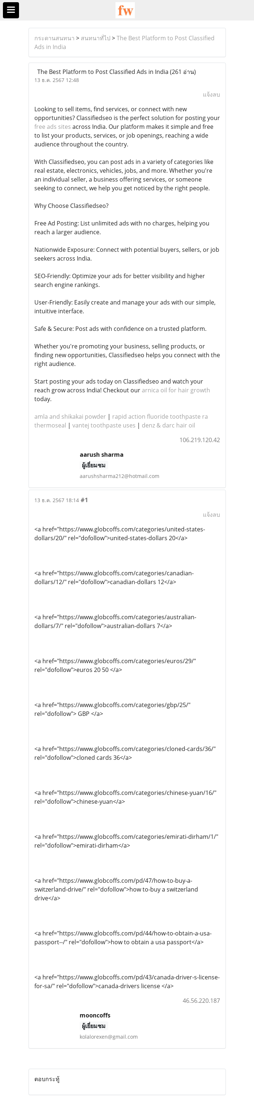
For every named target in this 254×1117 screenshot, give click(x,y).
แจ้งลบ (211, 94)
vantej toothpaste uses (104, 425)
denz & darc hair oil (168, 425)
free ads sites (52, 127)
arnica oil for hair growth (176, 390)
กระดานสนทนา (54, 38)
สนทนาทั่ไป (95, 38)
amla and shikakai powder (70, 416)
